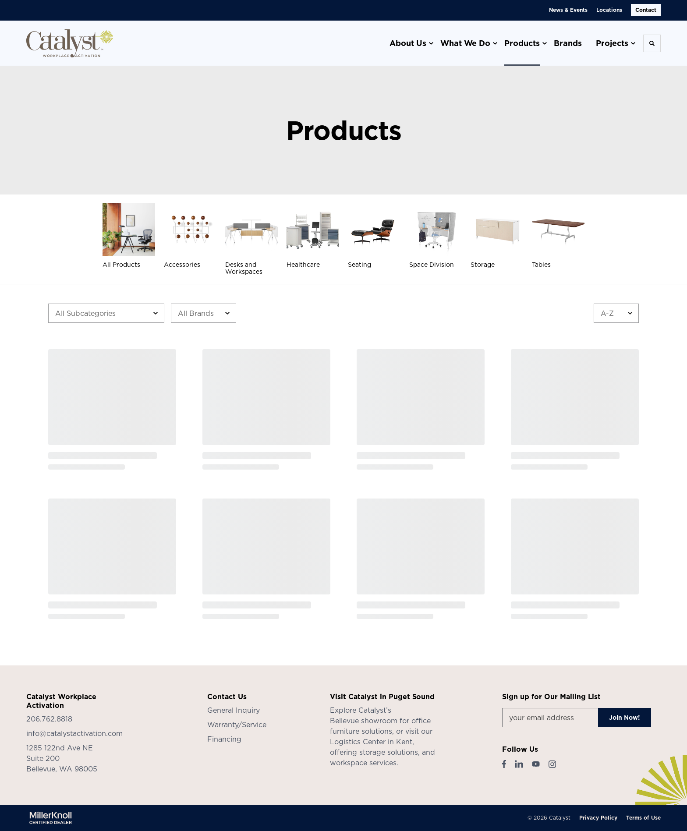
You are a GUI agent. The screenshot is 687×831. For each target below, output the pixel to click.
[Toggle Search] (652, 43)
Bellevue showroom (363, 720)
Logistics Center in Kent (371, 741)
